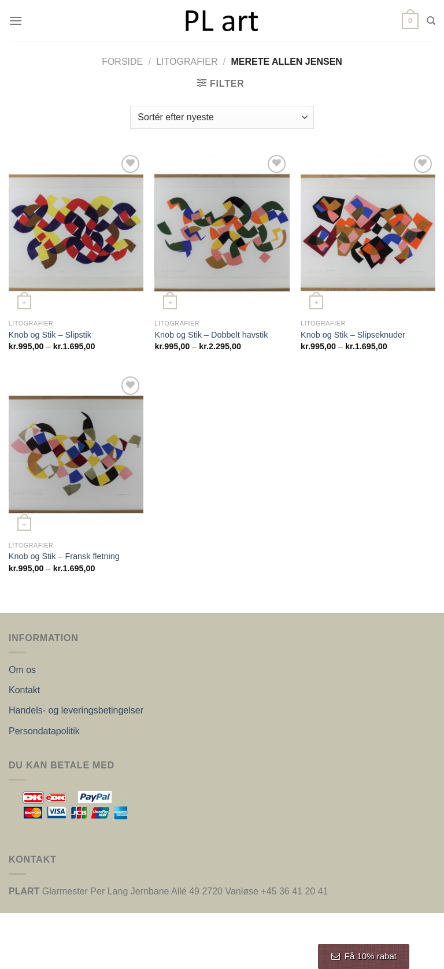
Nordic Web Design (262, 953)
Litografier (186, 61)
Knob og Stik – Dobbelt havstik (211, 334)
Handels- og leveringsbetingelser (76, 710)
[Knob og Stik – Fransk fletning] (76, 454)
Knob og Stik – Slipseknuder (353, 334)
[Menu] (16, 20)
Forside (122, 61)
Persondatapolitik (44, 731)
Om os (22, 670)
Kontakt (24, 690)
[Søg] (431, 21)
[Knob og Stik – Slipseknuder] (368, 232)
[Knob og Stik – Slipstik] (76, 232)
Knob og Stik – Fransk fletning (64, 556)
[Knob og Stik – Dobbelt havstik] (221, 232)
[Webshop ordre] (221, 117)
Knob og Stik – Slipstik (50, 334)
